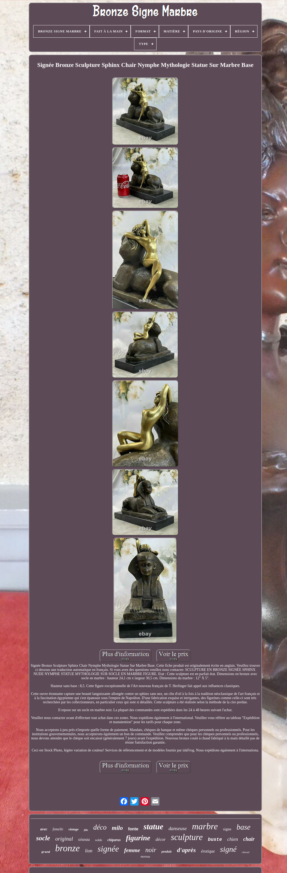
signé (228, 849)
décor (161, 839)
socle (43, 838)
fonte (133, 829)
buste (215, 839)
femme (132, 850)
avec (43, 829)
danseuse (178, 828)
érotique (208, 851)
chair (249, 839)
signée (108, 848)
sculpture (187, 837)
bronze (67, 848)
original (64, 839)
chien (232, 839)
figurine (138, 838)
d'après (186, 850)
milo (117, 828)
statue (153, 826)
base (243, 827)
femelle (58, 829)
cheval (245, 852)
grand (45, 852)
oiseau (84, 839)
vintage (73, 829)
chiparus (114, 840)
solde (98, 840)
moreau (145, 856)
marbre (205, 826)
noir (150, 849)
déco (100, 827)
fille (86, 830)
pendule (167, 851)
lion (88, 850)
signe (227, 829)
